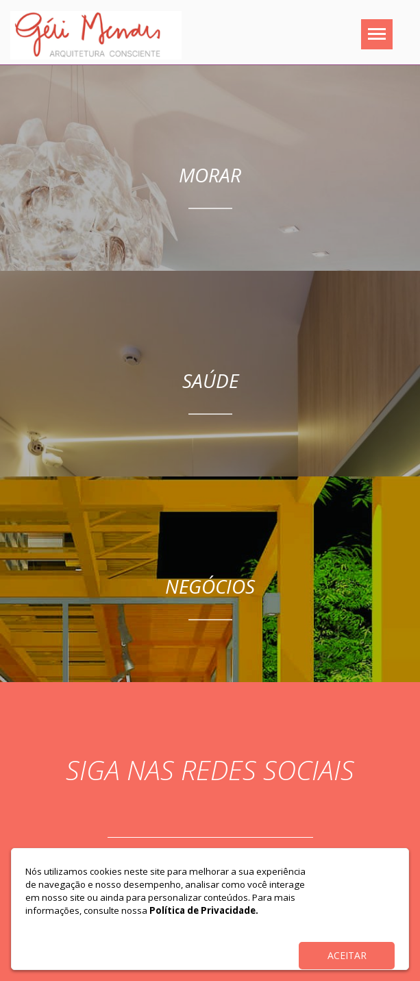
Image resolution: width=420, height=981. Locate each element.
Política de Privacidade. (203, 910)
